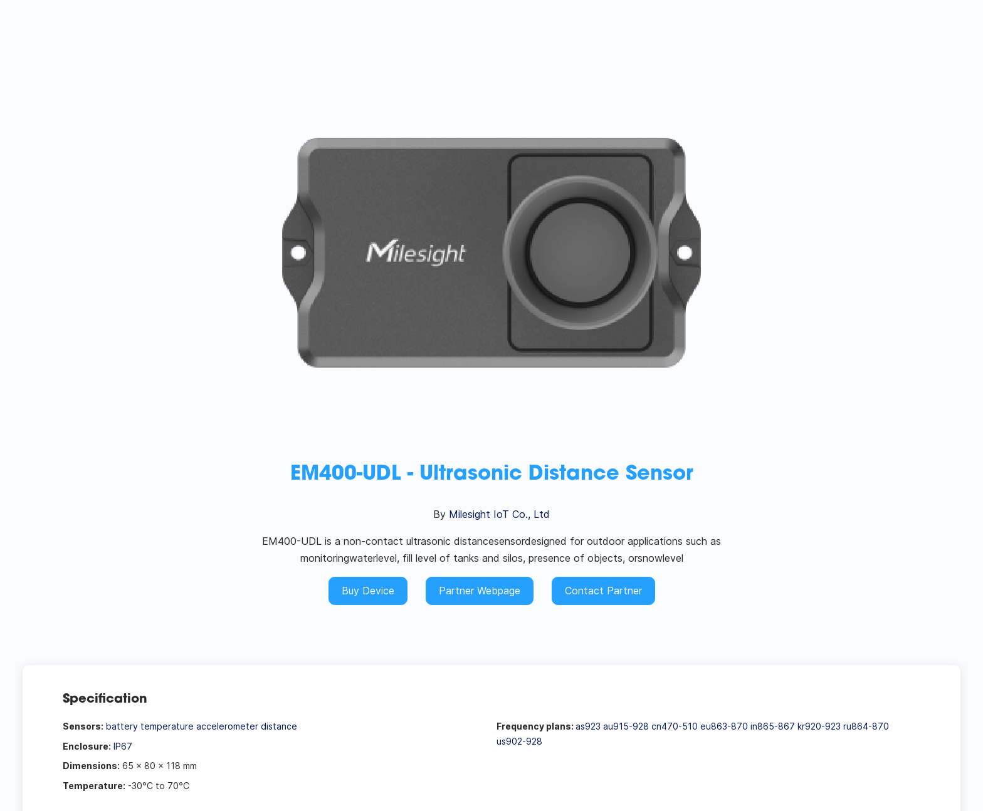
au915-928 (626, 726)
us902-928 (519, 741)
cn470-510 (674, 726)
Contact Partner (603, 590)
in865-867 (772, 726)
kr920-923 (819, 726)
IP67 (122, 746)
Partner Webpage (479, 590)
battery (122, 726)
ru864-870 (866, 726)
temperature (167, 726)
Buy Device (368, 590)
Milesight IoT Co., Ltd (499, 514)
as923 (588, 726)
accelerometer (227, 726)
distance (279, 726)
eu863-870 (724, 726)
